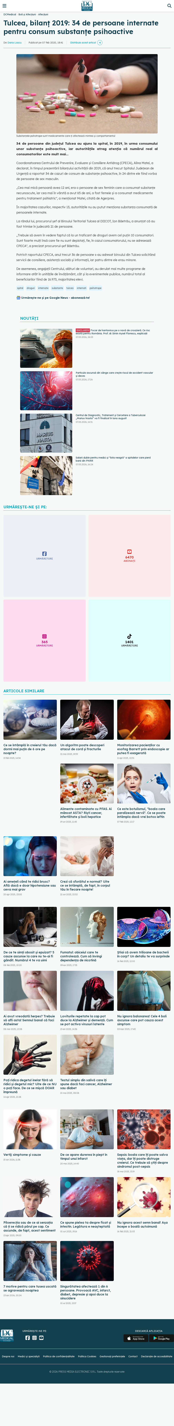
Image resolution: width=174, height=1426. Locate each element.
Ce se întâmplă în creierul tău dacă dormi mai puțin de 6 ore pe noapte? (29, 749)
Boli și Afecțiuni (27, 14)
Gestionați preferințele (112, 1356)
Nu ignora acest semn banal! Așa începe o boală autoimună (142, 1224)
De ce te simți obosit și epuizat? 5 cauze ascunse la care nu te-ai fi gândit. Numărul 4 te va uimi (28, 956)
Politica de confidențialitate (59, 1356)
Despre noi (8, 1356)
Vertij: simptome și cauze (22, 1155)
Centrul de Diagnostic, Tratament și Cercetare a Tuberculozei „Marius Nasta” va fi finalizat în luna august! (111, 417)
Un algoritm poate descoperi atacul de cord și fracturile (82, 747)
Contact (133, 1356)
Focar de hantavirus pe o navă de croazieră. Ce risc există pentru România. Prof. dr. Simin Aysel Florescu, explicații (113, 331)
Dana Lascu (14, 42)
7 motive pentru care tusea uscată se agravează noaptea (29, 1288)
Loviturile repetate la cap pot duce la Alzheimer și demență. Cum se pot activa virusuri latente (86, 1020)
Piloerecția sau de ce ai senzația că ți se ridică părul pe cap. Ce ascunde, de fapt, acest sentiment (29, 1226)
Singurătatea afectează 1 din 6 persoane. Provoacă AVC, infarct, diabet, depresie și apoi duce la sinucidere (85, 1292)
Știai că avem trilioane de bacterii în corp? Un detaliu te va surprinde (143, 954)
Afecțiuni (43, 14)
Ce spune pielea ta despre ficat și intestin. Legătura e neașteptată (85, 1224)
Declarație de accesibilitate (156, 1356)
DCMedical (9, 14)
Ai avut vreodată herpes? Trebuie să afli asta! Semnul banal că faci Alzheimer (29, 1020)
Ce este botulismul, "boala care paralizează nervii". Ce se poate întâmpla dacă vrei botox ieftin (141, 813)
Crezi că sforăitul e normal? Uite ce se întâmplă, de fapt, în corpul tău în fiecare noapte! (85, 885)
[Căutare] (169, 6)
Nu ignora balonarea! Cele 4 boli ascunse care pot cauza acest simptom (142, 1020)
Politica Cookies (87, 1356)
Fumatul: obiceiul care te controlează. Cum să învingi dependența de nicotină (81, 956)
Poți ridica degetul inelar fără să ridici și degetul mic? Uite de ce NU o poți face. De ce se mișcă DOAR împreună (30, 1086)
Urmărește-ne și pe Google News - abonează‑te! (55, 297)
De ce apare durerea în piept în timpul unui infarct (83, 1157)
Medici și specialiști (29, 1356)
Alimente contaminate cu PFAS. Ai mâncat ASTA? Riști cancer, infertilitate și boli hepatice (86, 813)
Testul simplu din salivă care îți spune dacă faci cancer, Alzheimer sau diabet (86, 1084)
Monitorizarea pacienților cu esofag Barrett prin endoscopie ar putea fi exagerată (143, 749)
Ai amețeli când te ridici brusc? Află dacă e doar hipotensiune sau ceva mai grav (29, 885)
